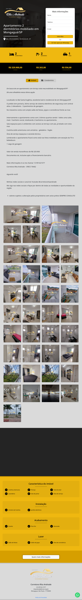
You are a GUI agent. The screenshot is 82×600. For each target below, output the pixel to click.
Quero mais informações (41, 557)
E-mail (49, 29)
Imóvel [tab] (32, 80)
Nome (49, 15)
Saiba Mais (60, 36)
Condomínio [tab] (47, 80)
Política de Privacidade (41, 597)
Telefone (50, 22)
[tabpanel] (41, 317)
